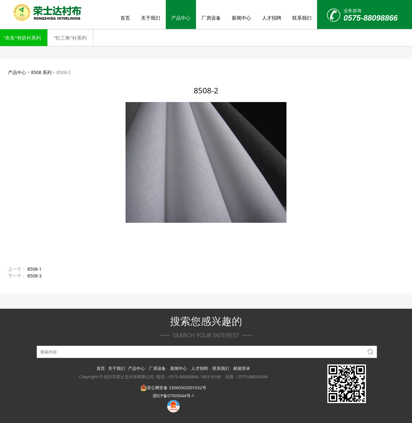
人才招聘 (271, 17)
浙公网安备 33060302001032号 (173, 387)
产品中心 (181, 17)
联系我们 (302, 17)
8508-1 (34, 269)
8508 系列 (41, 72)
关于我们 (150, 17)
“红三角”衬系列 (70, 37)
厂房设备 (211, 17)
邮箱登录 (241, 368)
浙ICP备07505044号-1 (173, 396)
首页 (125, 17)
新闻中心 (241, 17)
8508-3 (34, 276)
